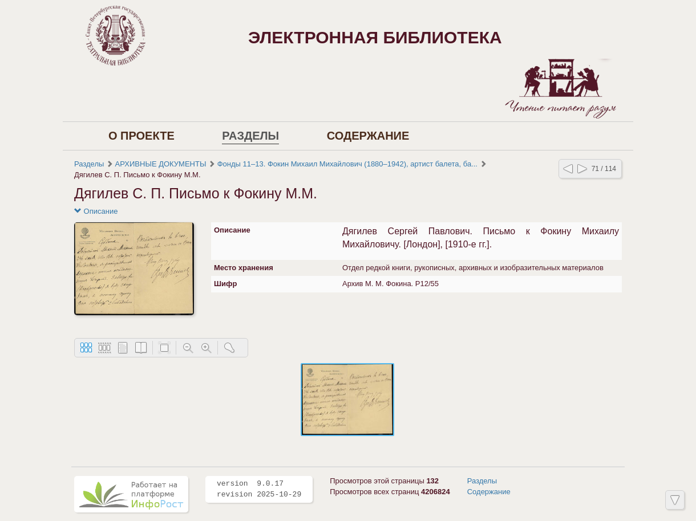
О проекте (141, 135)
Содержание (368, 135)
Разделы (250, 135)
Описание (96, 211)
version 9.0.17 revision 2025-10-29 (259, 489)
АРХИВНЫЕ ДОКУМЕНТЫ (161, 164)
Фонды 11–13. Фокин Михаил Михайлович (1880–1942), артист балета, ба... (347, 164)
